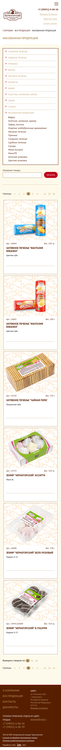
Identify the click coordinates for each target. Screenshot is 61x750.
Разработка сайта (14, 745)
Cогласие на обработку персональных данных (20, 738)
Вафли (11, 70)
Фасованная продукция (21, 112)
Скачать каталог (50, 23)
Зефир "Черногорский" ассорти (25, 475)
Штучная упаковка (17, 156)
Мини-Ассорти (15, 149)
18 (36, 660)
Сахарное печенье (18, 51)
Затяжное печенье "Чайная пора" (27, 400)
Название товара (11, 170)
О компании (11, 690)
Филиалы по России (48, 14)
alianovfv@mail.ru (38, 719)
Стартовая (8, 30)
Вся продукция (22, 30)
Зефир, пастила (16, 124)
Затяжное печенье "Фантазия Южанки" (24, 249)
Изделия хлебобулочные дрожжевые (27, 128)
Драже (11, 88)
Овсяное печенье (17, 76)
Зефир (11, 100)
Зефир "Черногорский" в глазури (26, 628)
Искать (51, 174)
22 (44, 193)
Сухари (12, 106)
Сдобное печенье (17, 57)
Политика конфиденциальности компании (18, 740)
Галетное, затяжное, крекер (22, 94)
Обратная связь (50, 19)
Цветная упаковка (17, 160)
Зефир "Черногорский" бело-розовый (29, 552)
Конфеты (13, 82)
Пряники (13, 63)
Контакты (9, 701)
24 (54, 193)
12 (32, 660)
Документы (10, 707)
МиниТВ (12, 153)
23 (49, 193)
